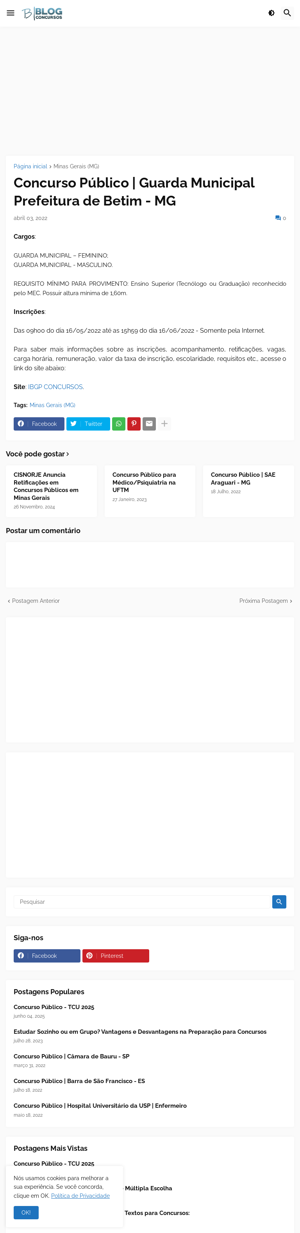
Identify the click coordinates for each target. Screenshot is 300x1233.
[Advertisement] (150, 91)
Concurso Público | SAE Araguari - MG (243, 478)
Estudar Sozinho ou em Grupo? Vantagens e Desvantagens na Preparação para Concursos (140, 1031)
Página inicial (30, 166)
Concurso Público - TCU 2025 (54, 1007)
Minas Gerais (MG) (76, 166)
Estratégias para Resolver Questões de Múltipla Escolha (93, 1188)
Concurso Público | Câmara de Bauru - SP (71, 1056)
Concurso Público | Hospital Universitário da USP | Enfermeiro (100, 1105)
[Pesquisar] (142, 902)
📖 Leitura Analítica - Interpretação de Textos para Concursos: (102, 1213)
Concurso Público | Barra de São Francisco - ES (79, 1081)
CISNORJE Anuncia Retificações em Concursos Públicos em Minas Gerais (46, 486)
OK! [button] (26, 1213)
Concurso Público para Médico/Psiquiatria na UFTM (144, 482)
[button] (10, 13)
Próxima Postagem (263, 601)
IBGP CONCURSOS (55, 387)
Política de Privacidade (80, 1196)
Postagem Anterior (36, 601)
